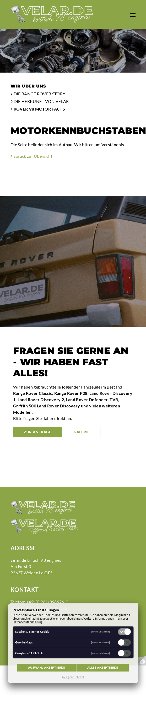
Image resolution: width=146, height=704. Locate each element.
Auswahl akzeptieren (46, 667)
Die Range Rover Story (37, 93)
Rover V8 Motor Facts (37, 108)
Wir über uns (28, 86)
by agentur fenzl (73, 677)
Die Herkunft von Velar (39, 101)
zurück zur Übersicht (31, 156)
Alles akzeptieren (102, 667)
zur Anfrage (37, 432)
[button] (133, 14)
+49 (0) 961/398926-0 (47, 601)
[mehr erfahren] (100, 631)
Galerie (82, 432)
